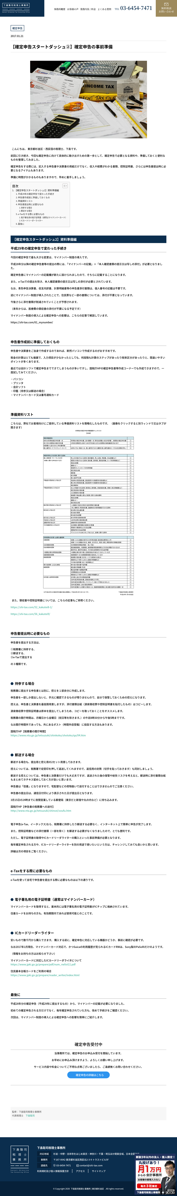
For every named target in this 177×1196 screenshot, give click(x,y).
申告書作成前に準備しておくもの (34, 197)
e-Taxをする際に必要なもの (31, 214)
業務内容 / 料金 (88, 9)
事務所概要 (59, 9)
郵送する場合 (26, 210)
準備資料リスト (25, 200)
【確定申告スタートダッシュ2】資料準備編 (37, 190)
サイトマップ (98, 1171)
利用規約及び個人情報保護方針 (53, 1171)
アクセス (80, 1171)
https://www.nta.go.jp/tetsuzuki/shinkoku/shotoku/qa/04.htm (48, 735)
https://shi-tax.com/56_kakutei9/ (31, 614)
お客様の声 (72, 9)
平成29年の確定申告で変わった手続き (36, 193)
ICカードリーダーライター (32, 220)
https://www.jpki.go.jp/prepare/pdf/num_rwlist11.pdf (43, 964)
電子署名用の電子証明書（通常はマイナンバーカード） (44, 217)
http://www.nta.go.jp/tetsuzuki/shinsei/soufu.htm (41, 810)
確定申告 (17, 28)
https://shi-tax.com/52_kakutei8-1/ (31, 607)
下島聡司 (30, 1115)
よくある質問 (104, 9)
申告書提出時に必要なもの (30, 204)
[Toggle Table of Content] (63, 185)
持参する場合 (26, 207)
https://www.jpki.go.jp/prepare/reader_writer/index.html (45, 975)
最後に (21, 223)
